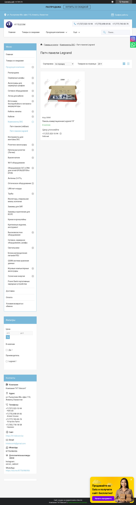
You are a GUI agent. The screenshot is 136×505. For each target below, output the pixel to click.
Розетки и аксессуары (17, 145)
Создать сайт (9, 2)
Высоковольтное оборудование (15, 233)
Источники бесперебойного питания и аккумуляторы (19, 103)
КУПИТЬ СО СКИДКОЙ (77, 7)
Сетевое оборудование (18, 91)
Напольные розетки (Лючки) (16, 151)
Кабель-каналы (14, 111)
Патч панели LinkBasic (19, 126)
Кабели (11, 116)
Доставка (10, 291)
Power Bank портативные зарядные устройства (19, 282)
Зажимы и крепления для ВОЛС (19, 213)
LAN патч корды (15, 189)
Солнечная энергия (16, 276)
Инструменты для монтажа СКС (15, 138)
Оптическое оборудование (19, 183)
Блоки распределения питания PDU (17, 254)
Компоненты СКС (67, 45)
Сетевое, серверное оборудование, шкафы (17, 241)
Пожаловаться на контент (77, 502)
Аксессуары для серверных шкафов (16, 84)
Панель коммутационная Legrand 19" (58, 121)
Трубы (10, 194)
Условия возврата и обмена (14, 305)
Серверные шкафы (16, 78)
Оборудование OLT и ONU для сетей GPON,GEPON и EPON (19, 170)
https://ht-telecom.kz (14, 436)
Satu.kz (79, 500)
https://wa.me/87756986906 (18, 471)
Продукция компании (55, 32)
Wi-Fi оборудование (16, 163)
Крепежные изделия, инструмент (17, 226)
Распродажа (13, 73)
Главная (11, 32)
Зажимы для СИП (15, 207)
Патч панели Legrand (19, 131)
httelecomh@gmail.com (16, 443)
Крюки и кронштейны (17, 219)
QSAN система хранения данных (18, 262)
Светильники (13, 248)
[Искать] (104, 32)
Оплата (9, 297)
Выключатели (14, 158)
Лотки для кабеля (15, 96)
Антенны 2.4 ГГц (15, 178)
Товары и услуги (51, 45)
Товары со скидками (31, 32)
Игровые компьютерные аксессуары (18, 269)
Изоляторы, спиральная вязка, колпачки (18, 200)
